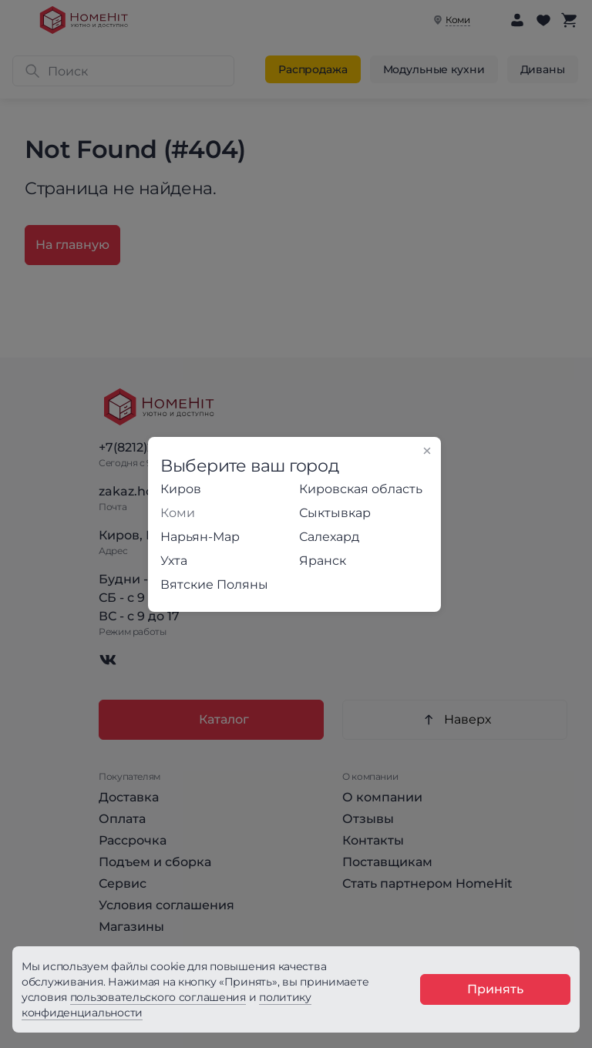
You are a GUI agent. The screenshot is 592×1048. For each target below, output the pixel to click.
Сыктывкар (335, 513)
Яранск (322, 560)
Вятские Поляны (214, 584)
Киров (180, 489)
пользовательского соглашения (158, 997)
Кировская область (360, 489)
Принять (495, 989)
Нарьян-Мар (200, 536)
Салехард (329, 536)
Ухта (173, 560)
